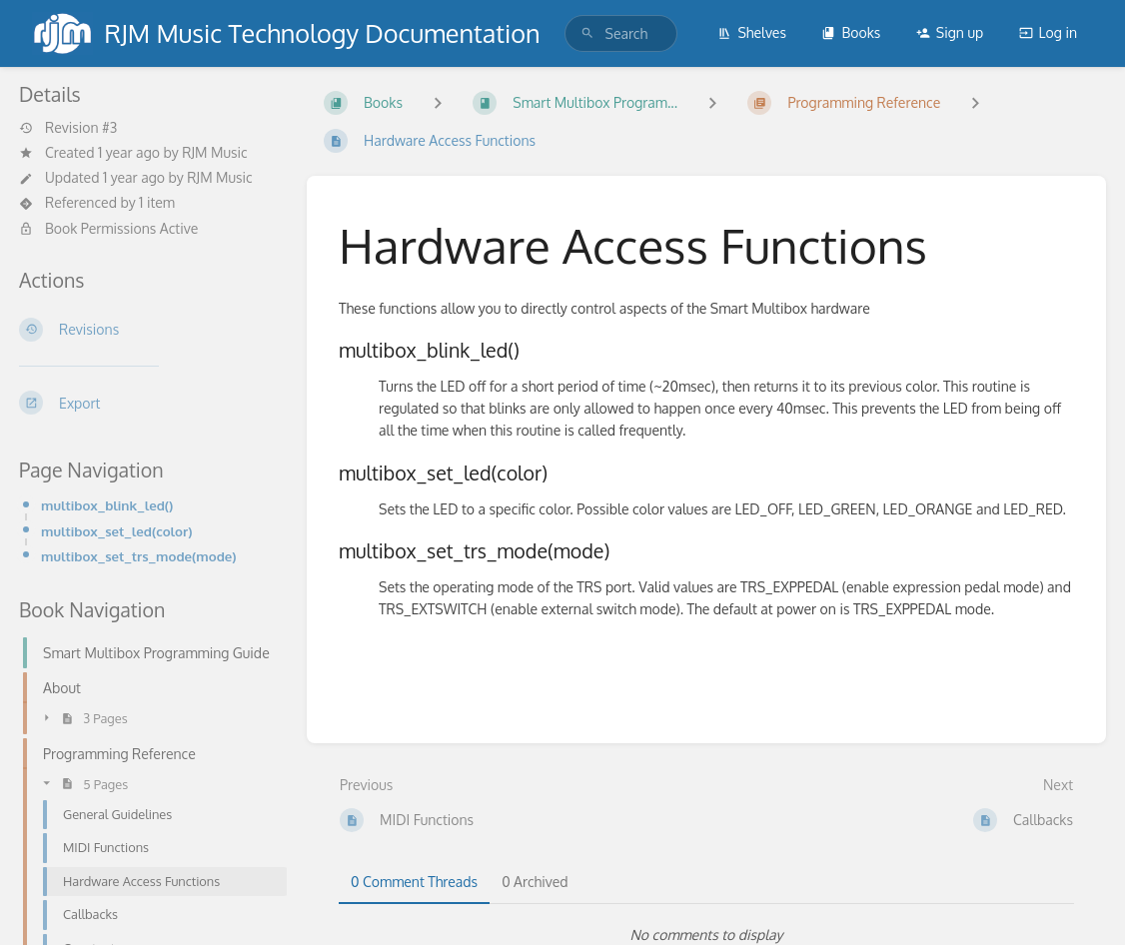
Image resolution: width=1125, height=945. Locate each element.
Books (850, 32)
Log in (1048, 32)
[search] (621, 33)
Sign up (949, 32)
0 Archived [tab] (534, 881)
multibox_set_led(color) (116, 530)
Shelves (751, 32)
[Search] (587, 33)
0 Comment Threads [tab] (414, 881)
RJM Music (214, 152)
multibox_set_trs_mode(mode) (139, 555)
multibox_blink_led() (107, 504)
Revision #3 (68, 128)
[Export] (147, 403)
